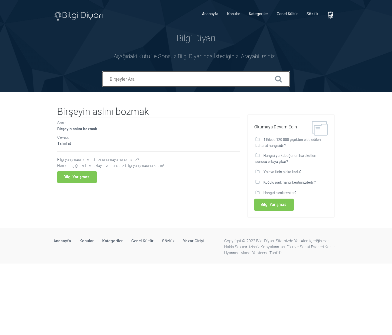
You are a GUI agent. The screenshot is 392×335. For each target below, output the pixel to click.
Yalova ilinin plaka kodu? (283, 172)
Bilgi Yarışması (77, 177)
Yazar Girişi (193, 241)
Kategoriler (258, 13)
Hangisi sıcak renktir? (280, 193)
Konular (233, 13)
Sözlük (312, 13)
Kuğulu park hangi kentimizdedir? (290, 182)
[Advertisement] (150, 299)
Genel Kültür (287, 13)
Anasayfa (210, 13)
